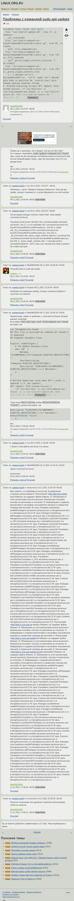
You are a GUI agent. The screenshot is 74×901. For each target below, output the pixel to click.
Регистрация (59, 9)
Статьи (22, 9)
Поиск (46, 9)
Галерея (14, 9)
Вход (70, 9)
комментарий (18, 186)
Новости (5, 9)
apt (7, 23)
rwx (11, 166)
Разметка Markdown (33, 892)
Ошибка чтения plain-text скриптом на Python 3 (32, 875)
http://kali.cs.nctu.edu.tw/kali (23, 638)
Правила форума (18, 892)
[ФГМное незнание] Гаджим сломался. (28, 843)
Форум (30, 9)
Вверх (68, 892)
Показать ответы (18, 178)
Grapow (13, 273)
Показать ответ (17, 258)
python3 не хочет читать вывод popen (28, 847)
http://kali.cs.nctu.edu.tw (21, 625)
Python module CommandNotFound (26, 868)
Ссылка (6, 119)
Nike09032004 (16, 106)
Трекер (38, 9)
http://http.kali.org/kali (58, 494)
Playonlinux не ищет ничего (23, 850)
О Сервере (6, 892)
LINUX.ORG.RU (12, 3)
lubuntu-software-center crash (24, 854)
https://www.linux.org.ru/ (11, 897)
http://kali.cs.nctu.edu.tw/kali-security (27, 652)
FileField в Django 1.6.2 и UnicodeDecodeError (31, 864)
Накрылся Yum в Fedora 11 (23, 879)
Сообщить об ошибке (10, 894)
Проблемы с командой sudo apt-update (36, 19)
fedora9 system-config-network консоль (28, 871)
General (15, 14)
